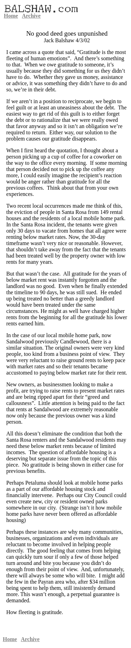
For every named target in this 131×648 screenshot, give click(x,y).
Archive (31, 16)
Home (11, 16)
